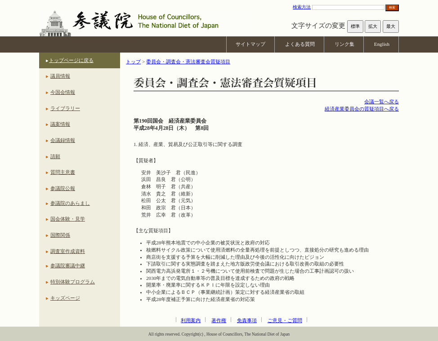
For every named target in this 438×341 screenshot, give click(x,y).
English (381, 44)
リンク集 (344, 44)
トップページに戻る (71, 60)
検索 (392, 7)
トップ (133, 61)
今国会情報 (62, 92)
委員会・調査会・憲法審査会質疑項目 (188, 61)
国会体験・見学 (67, 218)
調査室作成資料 (67, 251)
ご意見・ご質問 (285, 320)
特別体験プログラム (72, 281)
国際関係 (60, 235)
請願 (55, 156)
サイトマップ (250, 44)
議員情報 (60, 76)
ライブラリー (65, 108)
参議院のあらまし (70, 203)
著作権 (218, 320)
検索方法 (302, 6)
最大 (390, 26)
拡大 (372, 26)
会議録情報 (62, 140)
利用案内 (191, 320)
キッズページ (65, 298)
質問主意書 (62, 172)
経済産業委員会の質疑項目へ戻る (362, 108)
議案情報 (60, 124)
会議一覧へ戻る (381, 101)
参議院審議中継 (67, 265)
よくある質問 (300, 44)
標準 (355, 26)
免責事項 (247, 320)
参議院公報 (62, 188)
